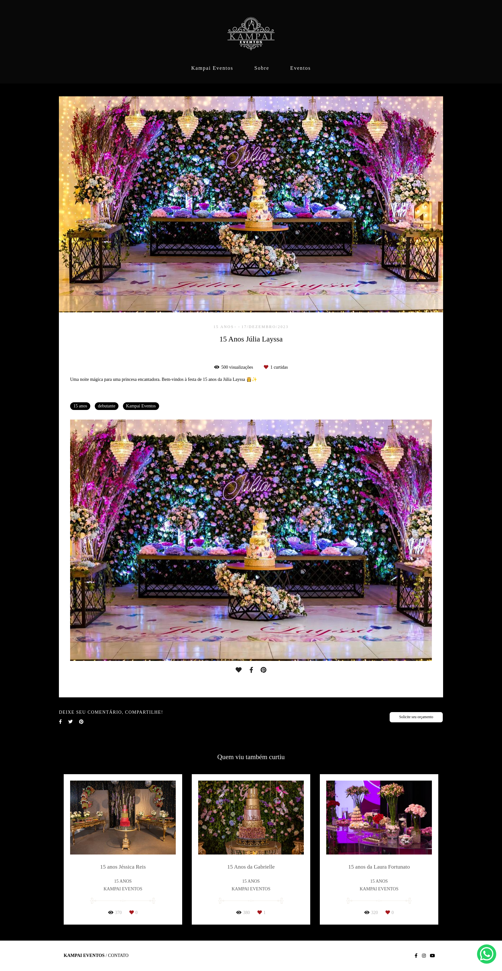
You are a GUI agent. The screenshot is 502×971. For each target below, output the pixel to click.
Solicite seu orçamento (416, 717)
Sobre (261, 68)
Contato (118, 955)
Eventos (300, 68)
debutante (106, 406)
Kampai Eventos (212, 68)
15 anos (80, 406)
